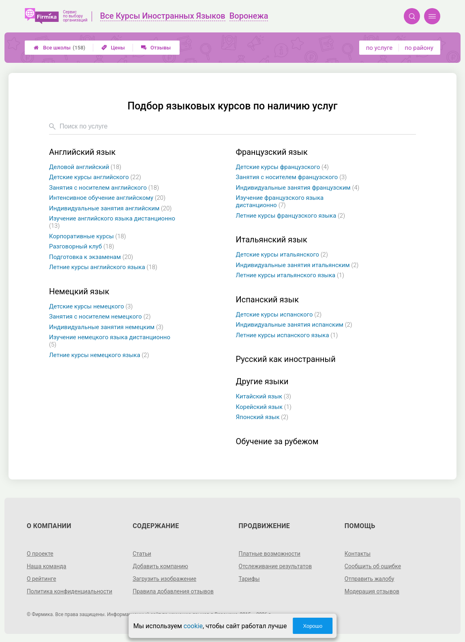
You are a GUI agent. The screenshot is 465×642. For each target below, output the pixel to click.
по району (419, 47)
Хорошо (312, 626)
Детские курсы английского (95, 177)
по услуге (379, 47)
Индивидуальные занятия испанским (294, 324)
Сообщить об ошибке (373, 566)
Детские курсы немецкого (91, 306)
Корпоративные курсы (87, 236)
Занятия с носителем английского (104, 187)
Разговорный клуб (81, 246)
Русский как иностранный (286, 359)
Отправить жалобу (369, 579)
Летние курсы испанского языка (287, 335)
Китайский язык (263, 396)
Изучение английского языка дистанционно (112, 222)
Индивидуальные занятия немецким (106, 327)
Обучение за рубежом (277, 441)
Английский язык (82, 152)
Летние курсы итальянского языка (290, 275)
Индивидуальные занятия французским (298, 187)
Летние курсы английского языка (103, 267)
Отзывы (156, 48)
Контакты (358, 553)
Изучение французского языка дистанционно (280, 201)
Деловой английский (85, 167)
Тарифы (249, 579)
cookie (193, 626)
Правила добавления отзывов (173, 591)
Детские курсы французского (282, 167)
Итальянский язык (271, 239)
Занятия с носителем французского (291, 177)
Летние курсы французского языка (290, 215)
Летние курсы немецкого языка (99, 355)
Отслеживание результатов (275, 566)
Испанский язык (267, 299)
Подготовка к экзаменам (91, 257)
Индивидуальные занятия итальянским (297, 265)
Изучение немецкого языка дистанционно (109, 341)
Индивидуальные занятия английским (110, 208)
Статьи (142, 553)
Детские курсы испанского (279, 314)
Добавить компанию (160, 566)
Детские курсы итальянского (282, 254)
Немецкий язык (79, 291)
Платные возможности (269, 553)
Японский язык (262, 417)
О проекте (40, 553)
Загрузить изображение (164, 579)
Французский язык (272, 152)
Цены (113, 48)
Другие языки (262, 381)
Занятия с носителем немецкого (100, 316)
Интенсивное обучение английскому (107, 197)
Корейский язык (263, 407)
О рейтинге (41, 579)
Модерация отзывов (372, 591)
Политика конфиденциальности (69, 591)
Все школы (59, 48)
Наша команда (46, 566)
